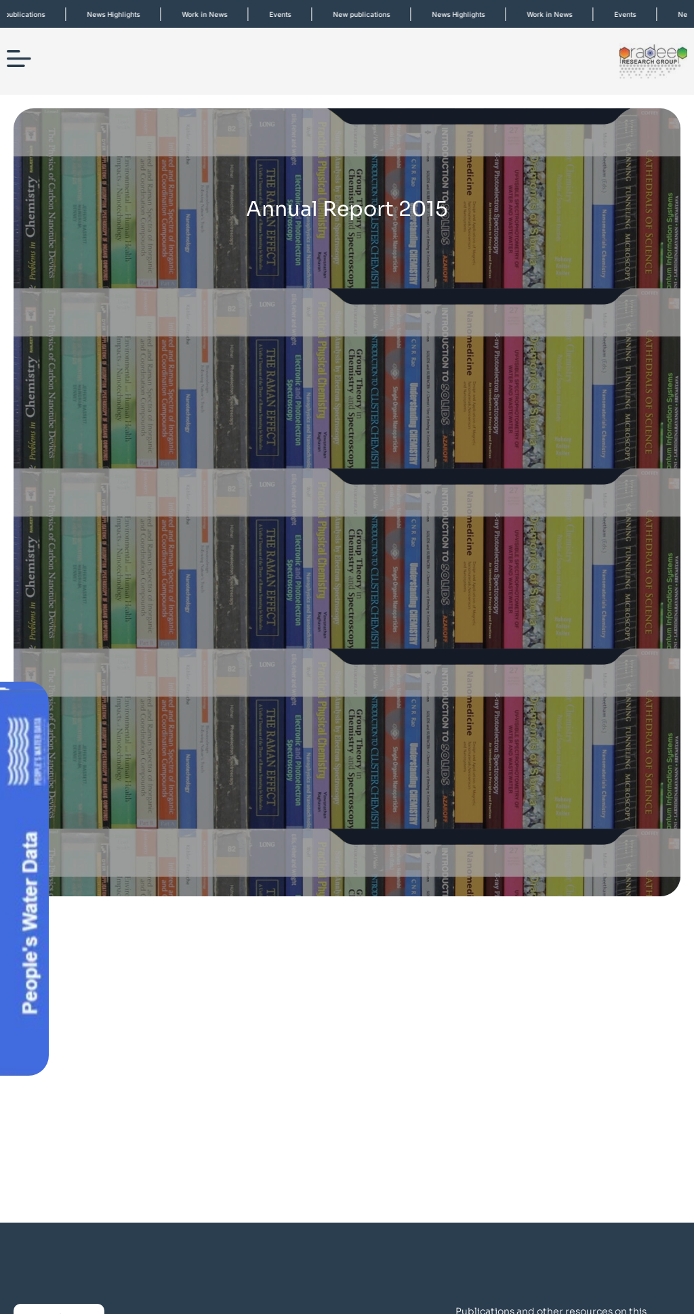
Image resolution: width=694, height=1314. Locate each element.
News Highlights (121, 14)
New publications (369, 14)
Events (288, 14)
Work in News (212, 14)
